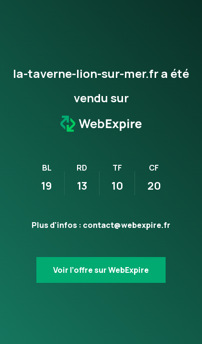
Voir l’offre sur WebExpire (101, 270)
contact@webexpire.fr (126, 225)
